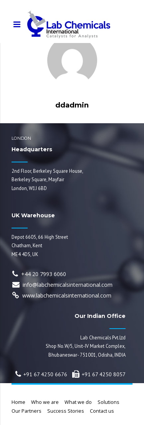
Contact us (102, 411)
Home (18, 402)
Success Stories (65, 411)
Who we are (45, 402)
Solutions (108, 402)
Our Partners (26, 411)
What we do (78, 402)
